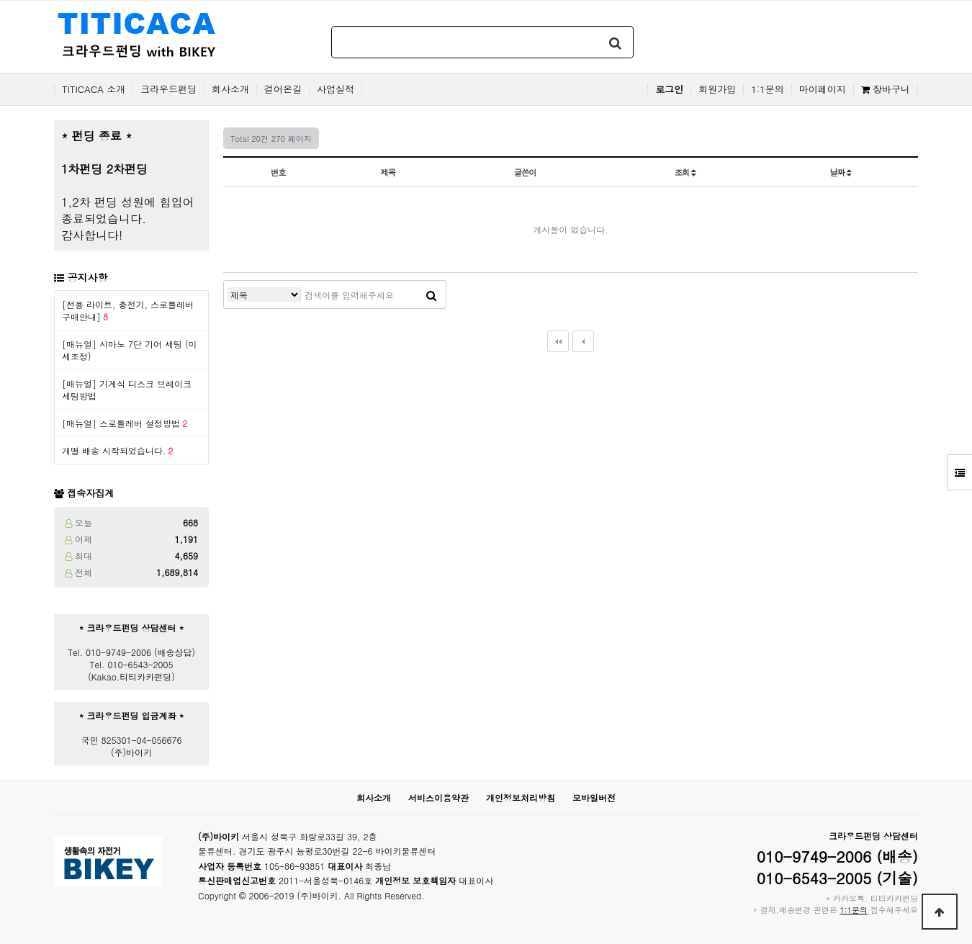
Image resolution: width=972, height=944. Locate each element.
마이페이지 (822, 89)
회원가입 (717, 89)
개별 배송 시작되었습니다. (118, 450)
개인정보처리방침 (520, 797)
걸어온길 (283, 89)
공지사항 (88, 277)
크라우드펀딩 (168, 89)
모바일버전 (594, 797)
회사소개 (230, 89)
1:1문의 (767, 89)
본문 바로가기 (0, 0)
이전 (583, 341)
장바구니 (885, 89)
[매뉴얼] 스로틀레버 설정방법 (124, 423)
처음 (558, 341)
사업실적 (335, 89)
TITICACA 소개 (93, 89)
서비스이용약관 (438, 797)
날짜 (840, 172)
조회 (685, 172)
